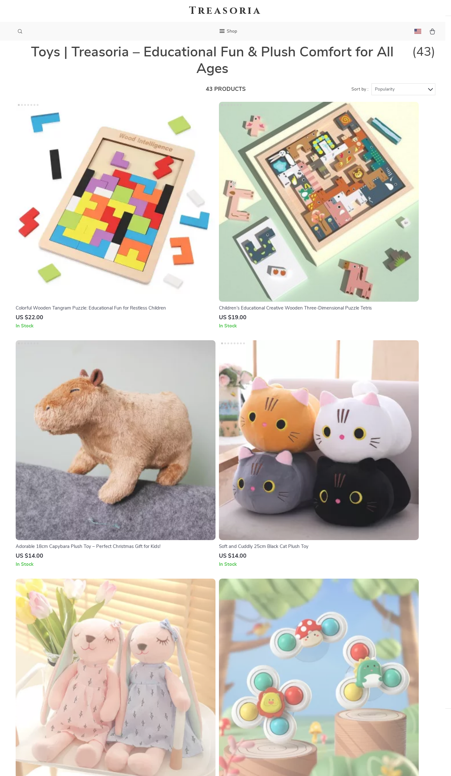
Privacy (198, 763)
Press (185, 656)
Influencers (191, 666)
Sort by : (359, 102)
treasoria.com (340, 624)
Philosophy (190, 718)
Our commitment (344, 667)
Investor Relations (198, 687)
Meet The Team (195, 635)
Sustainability (193, 707)
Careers (187, 645)
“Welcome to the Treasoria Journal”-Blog (222, 624)
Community (191, 728)
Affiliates (188, 676)
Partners (188, 697)
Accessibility (219, 763)
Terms (185, 763)
